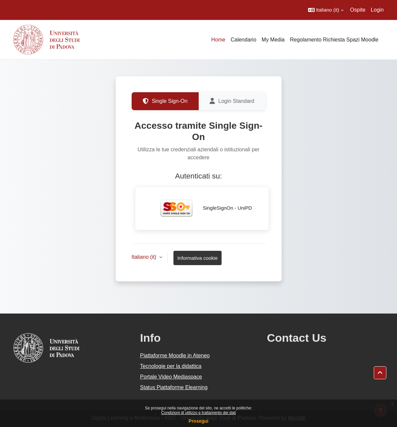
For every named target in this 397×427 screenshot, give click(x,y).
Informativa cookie (197, 258)
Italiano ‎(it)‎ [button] (145, 257)
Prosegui (199, 421)
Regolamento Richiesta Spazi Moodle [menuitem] (334, 39)
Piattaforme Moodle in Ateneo (175, 355)
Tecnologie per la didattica (170, 366)
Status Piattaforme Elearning (174, 387)
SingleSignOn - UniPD (202, 208)
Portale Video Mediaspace (171, 377)
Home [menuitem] (218, 39)
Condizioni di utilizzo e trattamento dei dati (198, 412)
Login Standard (232, 101)
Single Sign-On (165, 101)
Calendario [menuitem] (243, 39)
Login (377, 10)
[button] (326, 10)
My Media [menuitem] (273, 39)
